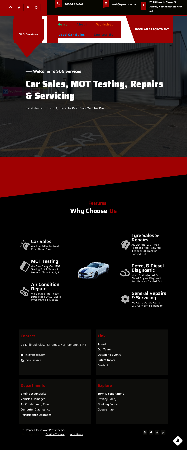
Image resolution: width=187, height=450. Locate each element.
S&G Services (28, 34)
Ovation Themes (54, 434)
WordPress (76, 434)
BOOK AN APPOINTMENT (152, 29)
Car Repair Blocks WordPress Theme (43, 430)
